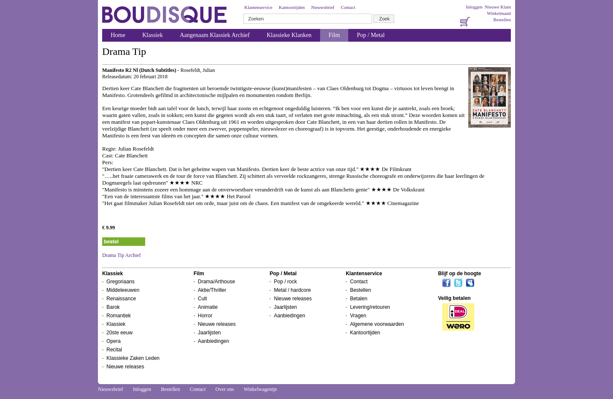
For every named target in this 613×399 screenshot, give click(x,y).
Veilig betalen (454, 298)
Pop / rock (285, 282)
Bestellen (502, 19)
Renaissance (121, 299)
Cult (202, 299)
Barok (113, 307)
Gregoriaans (120, 282)
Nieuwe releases (125, 367)
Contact (348, 7)
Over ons (224, 389)
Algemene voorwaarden (377, 324)
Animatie (208, 307)
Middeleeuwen (122, 290)
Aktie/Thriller (212, 290)
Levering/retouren (370, 307)
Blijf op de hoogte (459, 273)
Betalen (358, 299)
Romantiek (118, 316)
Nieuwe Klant (498, 6)
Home (118, 35)
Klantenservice (258, 7)
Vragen (358, 316)
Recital (114, 350)
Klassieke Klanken (289, 35)
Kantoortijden (292, 7)
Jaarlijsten (209, 333)
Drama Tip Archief (121, 255)
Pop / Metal (370, 35)
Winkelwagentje (260, 389)
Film (334, 35)
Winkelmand (499, 13)
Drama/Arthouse (216, 282)
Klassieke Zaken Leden (133, 358)
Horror (205, 316)
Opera (113, 341)
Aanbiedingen (213, 341)
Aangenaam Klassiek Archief (214, 35)
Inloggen (474, 6)
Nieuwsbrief (322, 7)
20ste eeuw (119, 333)
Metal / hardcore (292, 290)
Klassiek (152, 35)
